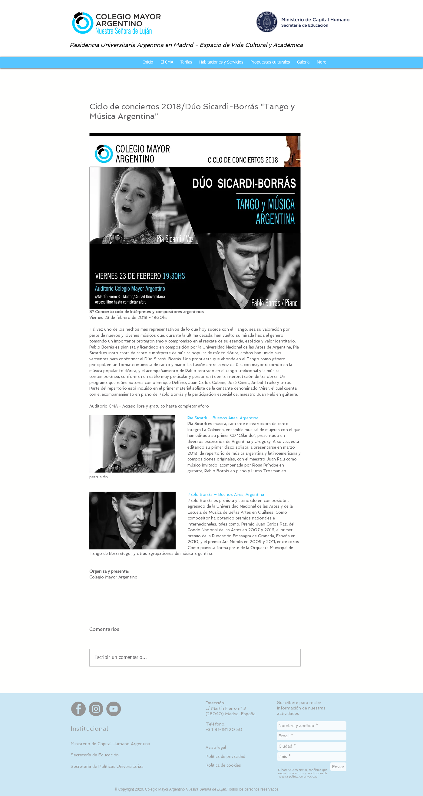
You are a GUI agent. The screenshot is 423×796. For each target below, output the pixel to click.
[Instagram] (96, 709)
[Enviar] (338, 766)
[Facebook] (78, 709)
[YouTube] (113, 709)
